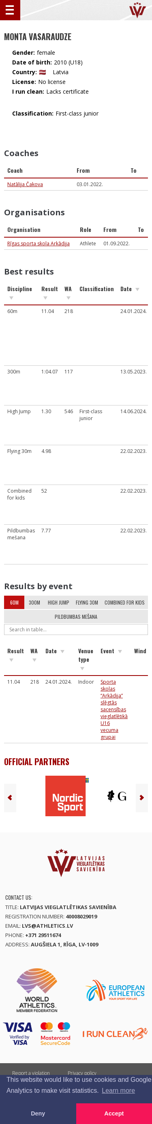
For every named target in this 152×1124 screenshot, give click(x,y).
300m (34, 602)
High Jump (58, 602)
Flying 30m (87, 602)
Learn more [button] (118, 1090)
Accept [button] (114, 1113)
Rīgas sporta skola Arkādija (38, 243)
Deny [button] (38, 1113)
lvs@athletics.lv (47, 925)
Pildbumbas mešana (76, 616)
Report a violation (31, 1073)
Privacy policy (82, 1073)
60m (14, 602)
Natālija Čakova (25, 184)
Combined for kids (125, 602)
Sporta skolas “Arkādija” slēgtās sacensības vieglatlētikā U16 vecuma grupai (114, 709)
